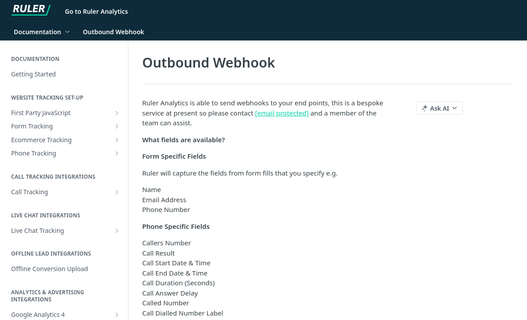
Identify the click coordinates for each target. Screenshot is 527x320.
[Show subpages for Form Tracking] (116, 126)
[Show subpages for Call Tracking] (116, 192)
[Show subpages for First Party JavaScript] (116, 112)
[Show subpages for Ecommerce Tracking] (116, 140)
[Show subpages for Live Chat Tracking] (116, 230)
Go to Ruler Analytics (96, 11)
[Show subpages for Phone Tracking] (116, 153)
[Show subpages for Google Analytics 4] (116, 314)
